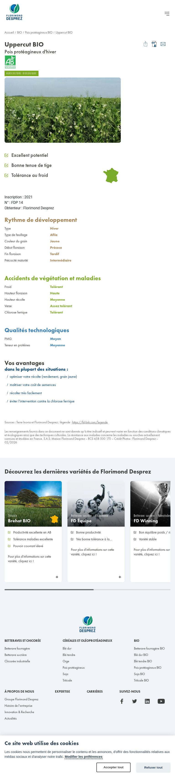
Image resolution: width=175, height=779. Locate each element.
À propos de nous (19, 691)
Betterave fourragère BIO (149, 648)
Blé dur (67, 648)
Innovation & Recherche (19, 712)
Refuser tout (153, 767)
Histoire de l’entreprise (18, 706)
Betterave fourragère (17, 648)
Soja (65, 674)
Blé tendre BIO (143, 661)
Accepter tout (113, 767)
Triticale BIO (141, 680)
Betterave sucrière (16, 655)
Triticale (67, 680)
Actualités (11, 718)
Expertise (62, 691)
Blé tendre (69, 655)
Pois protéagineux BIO (38, 32)
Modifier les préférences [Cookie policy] (84, 756)
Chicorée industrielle (17, 661)
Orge (66, 661)
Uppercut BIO (64, 32)
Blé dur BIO (141, 655)
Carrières (95, 691)
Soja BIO (139, 674)
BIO (19, 32)
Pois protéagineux (74, 667)
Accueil (9, 32)
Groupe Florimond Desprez (21, 699)
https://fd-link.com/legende (90, 422)
